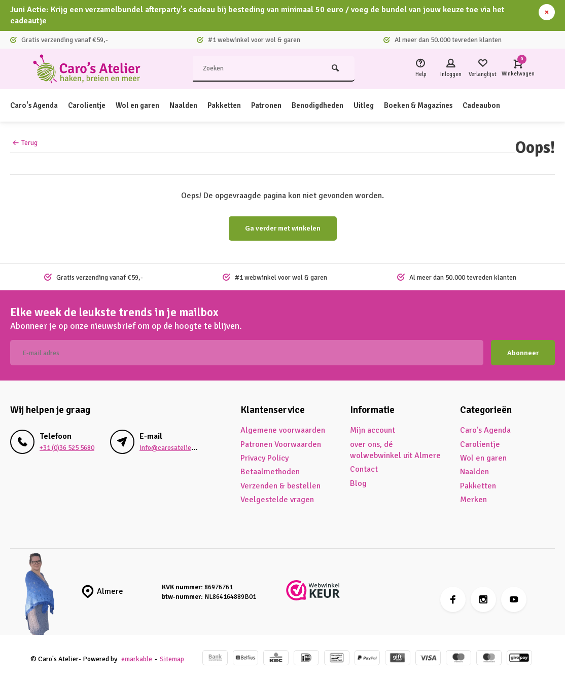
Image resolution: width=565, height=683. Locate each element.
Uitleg (389, 105)
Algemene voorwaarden (282, 430)
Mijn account (372, 430)
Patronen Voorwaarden (280, 444)
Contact (364, 469)
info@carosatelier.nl (170, 447)
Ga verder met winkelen (283, 228)
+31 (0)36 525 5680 (67, 447)
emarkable (136, 659)
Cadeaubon (515, 105)
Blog (358, 483)
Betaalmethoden (270, 472)
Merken (473, 500)
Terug (25, 142)
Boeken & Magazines (447, 105)
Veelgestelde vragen (277, 500)
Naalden (195, 105)
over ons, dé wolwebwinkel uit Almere (395, 450)
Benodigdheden (339, 105)
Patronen (283, 105)
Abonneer (523, 353)
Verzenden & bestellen (280, 486)
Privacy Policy (264, 458)
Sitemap (172, 659)
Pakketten (239, 105)
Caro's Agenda (36, 105)
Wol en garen (147, 105)
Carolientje (93, 105)
